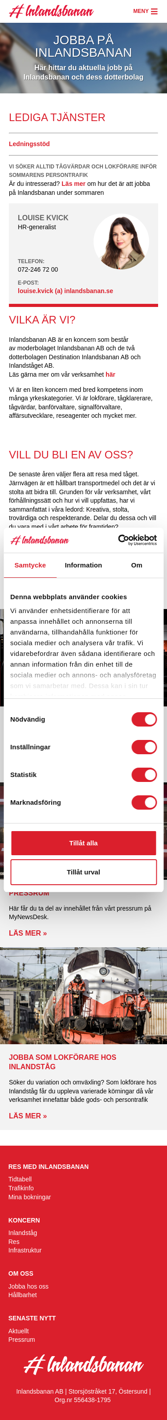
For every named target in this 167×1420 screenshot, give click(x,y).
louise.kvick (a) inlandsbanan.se (65, 290)
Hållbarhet (22, 1294)
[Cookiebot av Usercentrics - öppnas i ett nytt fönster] (119, 540)
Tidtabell (20, 1179)
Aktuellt (18, 1331)
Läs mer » (28, 933)
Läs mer (73, 183)
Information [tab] (83, 565)
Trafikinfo (21, 1188)
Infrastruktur (25, 1250)
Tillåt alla (83, 843)
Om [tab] (137, 565)
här (110, 374)
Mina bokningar (29, 1197)
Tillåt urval (83, 872)
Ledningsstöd (29, 143)
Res (14, 1241)
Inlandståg (22, 1232)
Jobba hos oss (28, 1286)
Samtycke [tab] (30, 565)
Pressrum (21, 1339)
